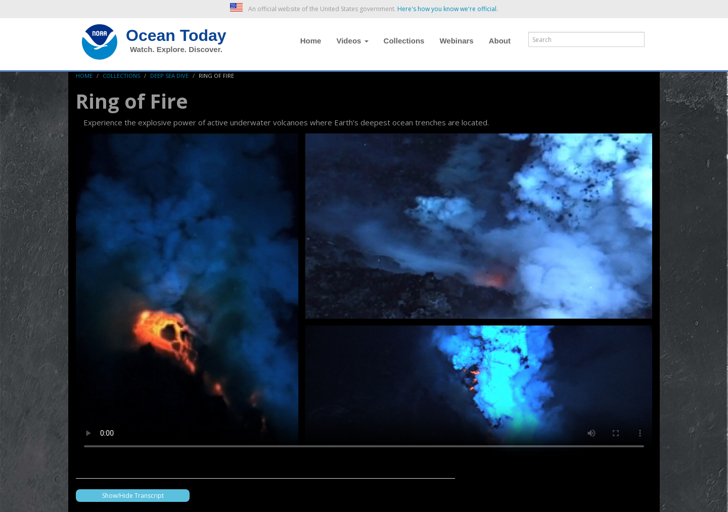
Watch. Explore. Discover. (176, 49)
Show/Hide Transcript (133, 495)
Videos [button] (352, 40)
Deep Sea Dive (169, 75)
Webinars (456, 40)
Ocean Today (176, 35)
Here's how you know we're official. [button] (447, 9)
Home (311, 40)
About (500, 40)
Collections (404, 40)
